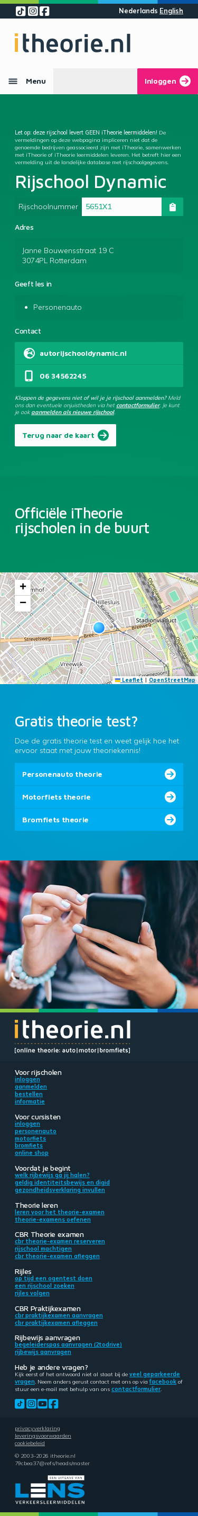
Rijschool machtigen (43, 1248)
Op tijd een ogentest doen (53, 1278)
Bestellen (29, 1094)
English (171, 10)
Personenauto (35, 1131)
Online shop (32, 1152)
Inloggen (27, 1079)
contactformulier (137, 405)
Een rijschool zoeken (44, 1285)
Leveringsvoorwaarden (43, 1435)
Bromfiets (29, 1145)
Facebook (162, 1381)
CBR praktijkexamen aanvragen (59, 1315)
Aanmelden (31, 1086)
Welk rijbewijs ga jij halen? (52, 1175)
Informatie (30, 1101)
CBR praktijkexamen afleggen (56, 1322)
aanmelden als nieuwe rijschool (72, 412)
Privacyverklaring (37, 1428)
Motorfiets (30, 1138)
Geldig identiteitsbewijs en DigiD (62, 1182)
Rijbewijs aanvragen (43, 1352)
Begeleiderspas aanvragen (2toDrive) (68, 1344)
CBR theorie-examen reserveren (60, 1241)
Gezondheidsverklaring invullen (60, 1190)
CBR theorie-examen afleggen (57, 1256)
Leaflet (129, 680)
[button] (99, 627)
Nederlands (138, 10)
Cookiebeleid (30, 1443)
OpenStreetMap (172, 680)
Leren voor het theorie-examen (60, 1212)
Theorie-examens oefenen (53, 1219)
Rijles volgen (32, 1293)
